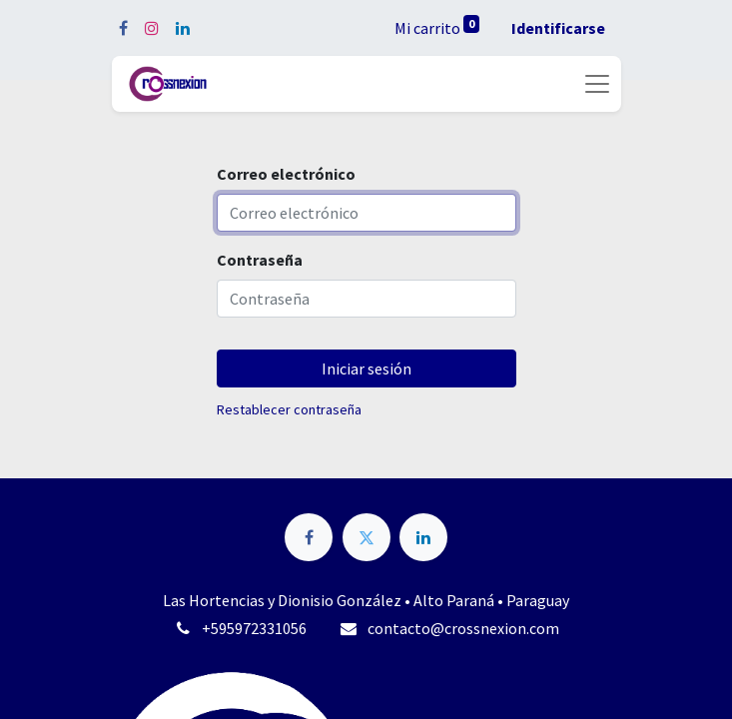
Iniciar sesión (366, 368)
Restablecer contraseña (289, 409)
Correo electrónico (286, 174)
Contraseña (260, 260)
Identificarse (558, 28)
